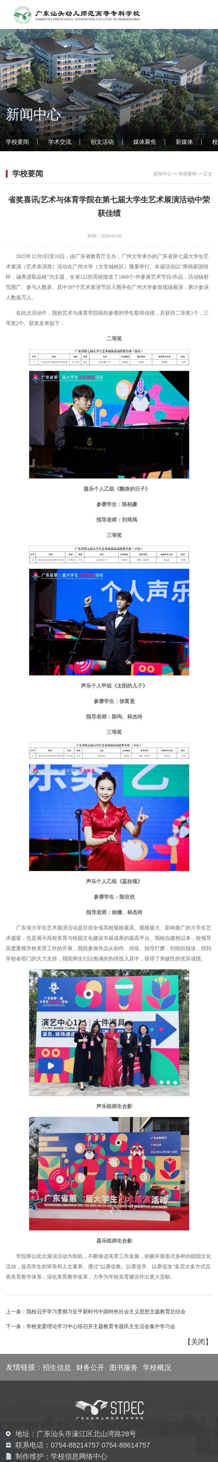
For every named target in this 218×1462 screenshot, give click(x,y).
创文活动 (102, 142)
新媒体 (184, 142)
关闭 (198, 1342)
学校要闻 (17, 142)
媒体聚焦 (144, 142)
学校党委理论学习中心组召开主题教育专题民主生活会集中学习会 (100, 1326)
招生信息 (57, 1368)
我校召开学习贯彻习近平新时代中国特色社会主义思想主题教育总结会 (106, 1311)
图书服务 (123, 1368)
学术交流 (59, 142)
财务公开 (90, 1368)
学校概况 (157, 1368)
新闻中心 (162, 173)
